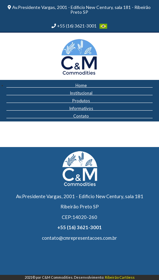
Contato (81, 115)
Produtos (81, 100)
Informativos (81, 108)
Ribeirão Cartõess (120, 277)
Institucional (81, 92)
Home (81, 85)
